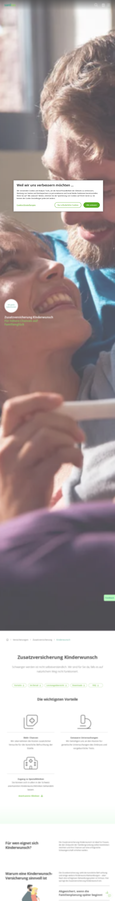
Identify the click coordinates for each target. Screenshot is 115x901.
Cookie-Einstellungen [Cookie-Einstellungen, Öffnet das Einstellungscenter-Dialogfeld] (26, 205)
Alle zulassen (91, 205)
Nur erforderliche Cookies (68, 205)
